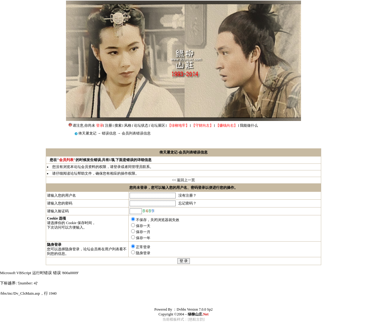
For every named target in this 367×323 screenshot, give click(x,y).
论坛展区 (158, 125)
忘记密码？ (187, 203)
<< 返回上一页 (183, 180)
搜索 (118, 125)
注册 (108, 125)
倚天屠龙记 (87, 133)
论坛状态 (141, 125)
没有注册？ (187, 195)
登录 (117, 167)
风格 (127, 125)
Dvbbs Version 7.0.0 (191, 309)
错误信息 (109, 133)
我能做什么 (249, 125)
